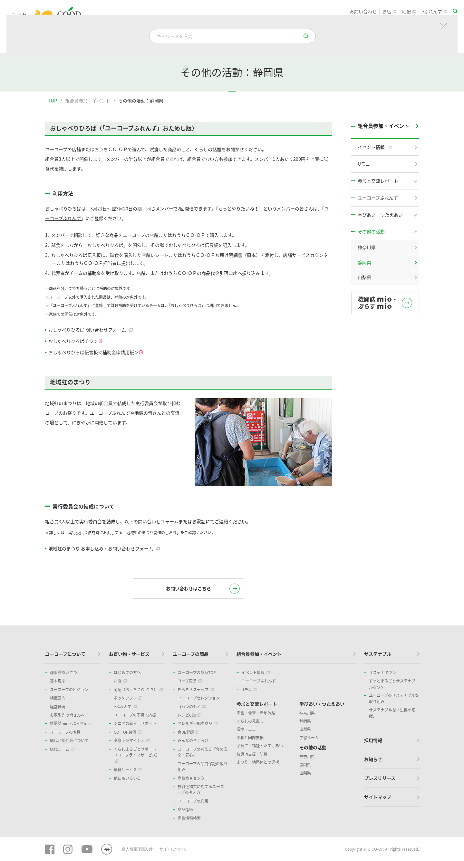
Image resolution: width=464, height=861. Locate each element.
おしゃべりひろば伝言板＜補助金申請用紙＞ (95, 352)
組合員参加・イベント (87, 100)
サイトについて (173, 849)
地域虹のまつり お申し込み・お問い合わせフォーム (104, 548)
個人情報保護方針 (137, 849)
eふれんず (434, 11)
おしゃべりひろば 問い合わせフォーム (90, 329)
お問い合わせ (363, 11)
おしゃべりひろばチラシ (74, 341)
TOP (52, 100)
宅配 (409, 11)
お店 (389, 11)
